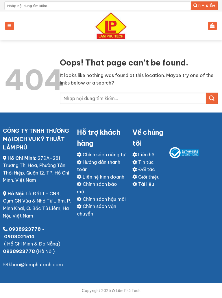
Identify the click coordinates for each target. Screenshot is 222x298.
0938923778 (25, 229)
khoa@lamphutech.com (36, 264)
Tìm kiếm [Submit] (204, 5)
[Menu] (9, 26)
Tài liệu (143, 184)
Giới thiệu (146, 177)
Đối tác (143, 169)
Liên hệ (143, 155)
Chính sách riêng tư (101, 155)
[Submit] (212, 98)
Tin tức (143, 162)
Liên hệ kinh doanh (100, 177)
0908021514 (19, 236)
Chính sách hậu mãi (101, 199)
